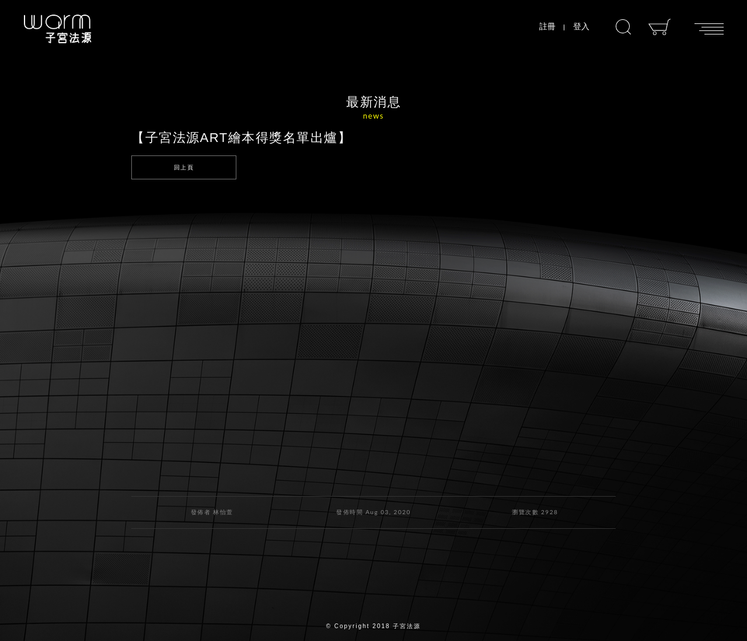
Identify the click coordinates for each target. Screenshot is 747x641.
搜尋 (623, 27)
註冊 (547, 26)
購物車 (659, 27)
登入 (581, 26)
